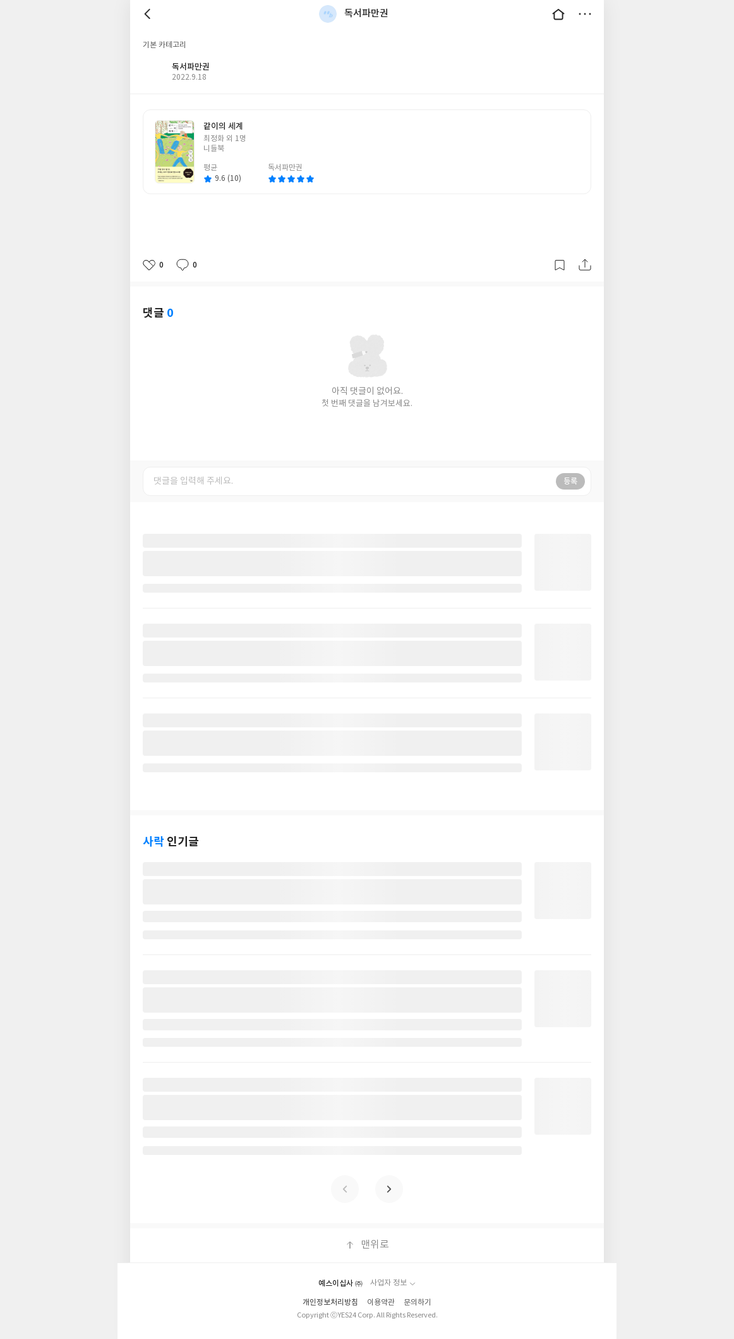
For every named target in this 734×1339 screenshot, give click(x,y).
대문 (558, 14)
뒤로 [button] (149, 14)
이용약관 (381, 1303)
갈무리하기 (559, 265)
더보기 (585, 14)
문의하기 (417, 1303)
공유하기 (585, 265)
